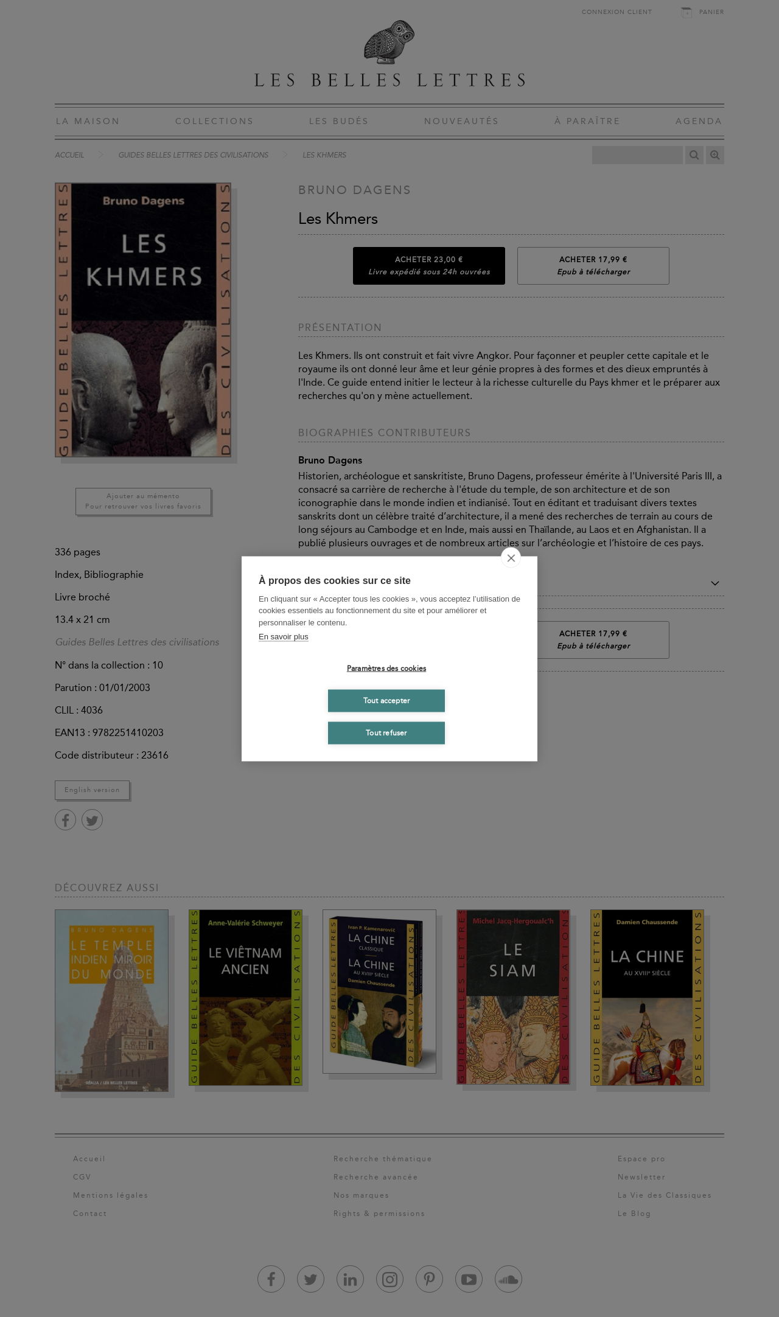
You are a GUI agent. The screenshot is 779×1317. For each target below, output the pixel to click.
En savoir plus (284, 636)
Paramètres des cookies (386, 668)
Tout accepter (386, 701)
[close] (511, 557)
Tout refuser (386, 733)
